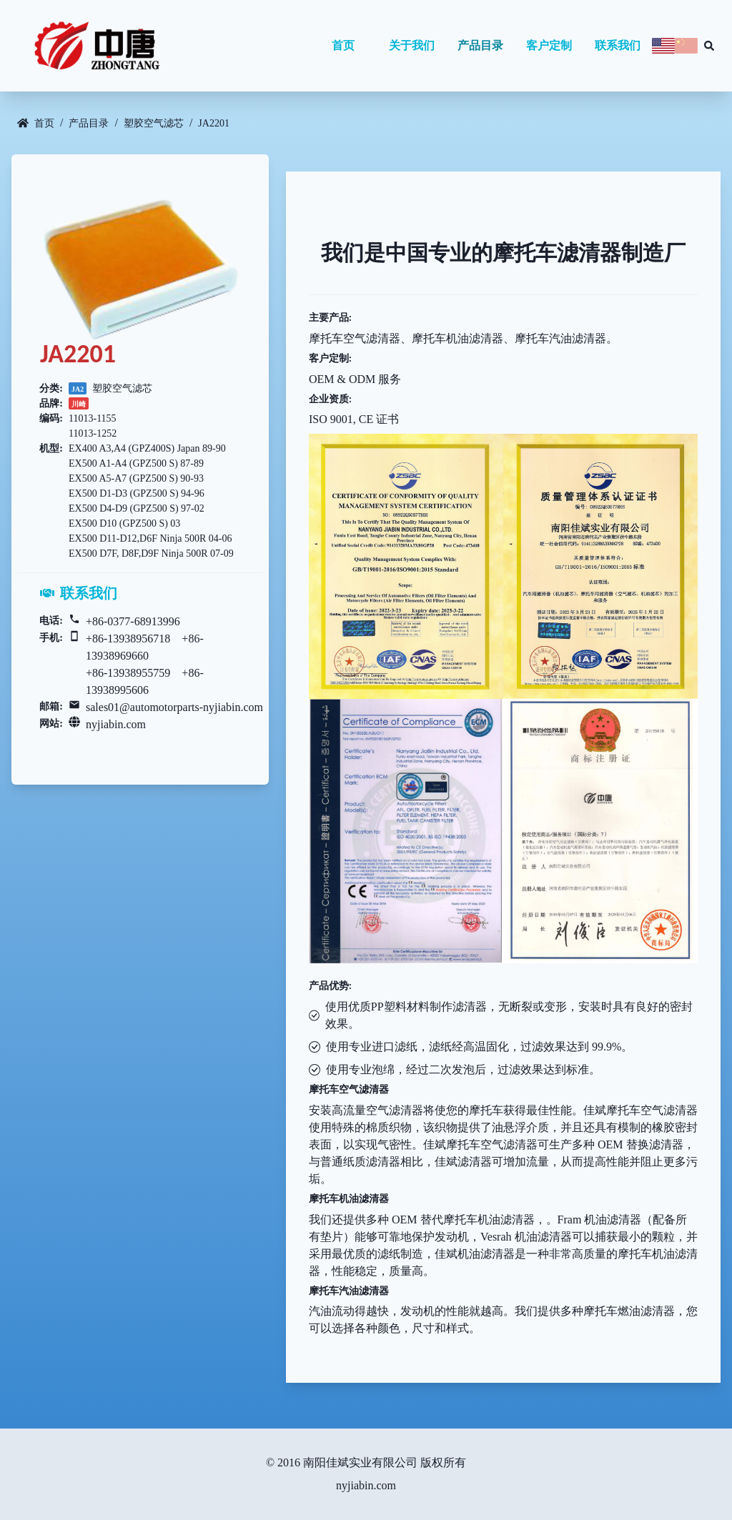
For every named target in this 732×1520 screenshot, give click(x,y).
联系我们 (617, 45)
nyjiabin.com (116, 724)
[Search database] (709, 45)
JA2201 (213, 123)
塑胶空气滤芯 (154, 123)
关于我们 (412, 45)
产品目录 (480, 45)
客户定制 (549, 45)
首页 (343, 45)
